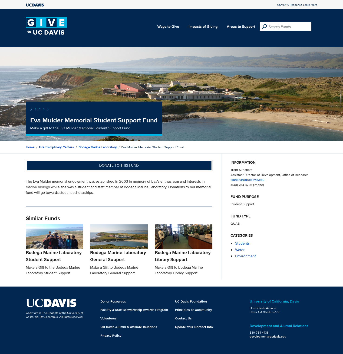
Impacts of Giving (203, 26)
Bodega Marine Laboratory (98, 147)
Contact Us (183, 318)
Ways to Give (168, 26)
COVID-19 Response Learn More (297, 5)
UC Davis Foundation (191, 301)
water (239, 249)
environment (245, 256)
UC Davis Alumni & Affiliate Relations (128, 327)
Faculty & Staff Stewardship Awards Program (134, 309)
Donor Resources (113, 301)
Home (30, 147)
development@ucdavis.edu (268, 336)
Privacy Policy (110, 335)
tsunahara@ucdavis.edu (247, 179)
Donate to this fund (119, 165)
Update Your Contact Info (194, 327)
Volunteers (108, 318)
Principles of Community (193, 309)
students (242, 243)
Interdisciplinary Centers (56, 147)
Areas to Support (241, 26)
